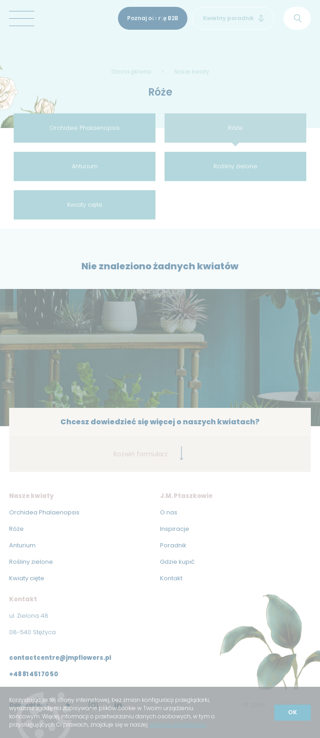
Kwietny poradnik (233, 18)
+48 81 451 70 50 (33, 674)
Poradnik (173, 545)
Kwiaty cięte (84, 204)
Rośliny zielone (235, 166)
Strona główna (131, 71)
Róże (235, 127)
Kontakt (171, 578)
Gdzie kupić (177, 561)
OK (292, 712)
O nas (168, 512)
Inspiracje (174, 528)
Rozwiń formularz (148, 453)
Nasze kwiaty (191, 71)
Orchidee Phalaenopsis (84, 127)
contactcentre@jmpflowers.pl (60, 657)
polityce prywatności (177, 724)
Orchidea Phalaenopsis (44, 512)
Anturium (85, 166)
